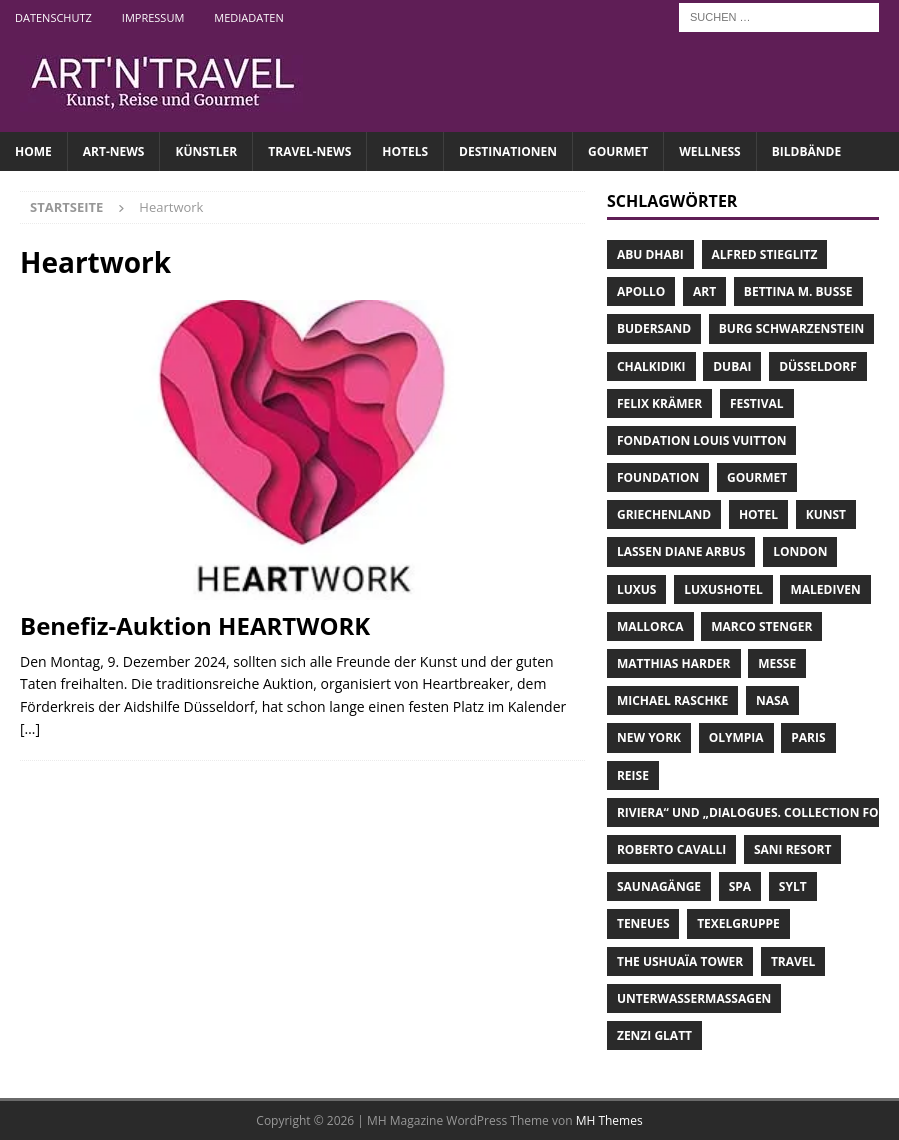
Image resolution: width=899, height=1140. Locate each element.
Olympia (736, 737)
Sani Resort (792, 849)
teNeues (643, 923)
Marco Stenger (761, 626)
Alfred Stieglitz (765, 254)
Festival (757, 403)
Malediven (825, 589)
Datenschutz (53, 17)
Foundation (658, 477)
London (800, 551)
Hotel (758, 514)
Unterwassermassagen (694, 998)
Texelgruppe (738, 923)
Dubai (732, 366)
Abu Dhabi (650, 254)
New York (649, 737)
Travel (793, 961)
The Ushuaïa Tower (680, 961)
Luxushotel (723, 589)
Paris (808, 737)
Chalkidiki (651, 366)
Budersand (654, 328)
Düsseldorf (818, 366)
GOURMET (618, 151)
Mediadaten (248, 17)
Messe (777, 663)
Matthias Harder (674, 663)
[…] (30, 728)
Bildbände (806, 151)
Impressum (153, 17)
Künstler (206, 151)
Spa (740, 886)
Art (704, 291)
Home (33, 151)
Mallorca (650, 626)
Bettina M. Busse (798, 291)
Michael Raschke (672, 700)
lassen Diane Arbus (681, 551)
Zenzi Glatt (654, 1035)
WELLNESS (710, 151)
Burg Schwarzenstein (792, 328)
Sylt (793, 886)
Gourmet (757, 477)
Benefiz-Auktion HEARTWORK (195, 625)
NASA (772, 700)
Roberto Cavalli (671, 849)
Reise (633, 775)
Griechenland (664, 514)
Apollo (641, 291)
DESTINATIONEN (508, 151)
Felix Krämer (659, 403)
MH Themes (609, 1120)
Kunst (826, 514)
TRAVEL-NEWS (309, 151)
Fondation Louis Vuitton (702, 440)
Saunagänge (659, 886)
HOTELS (405, 151)
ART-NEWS (114, 151)
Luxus (637, 589)
